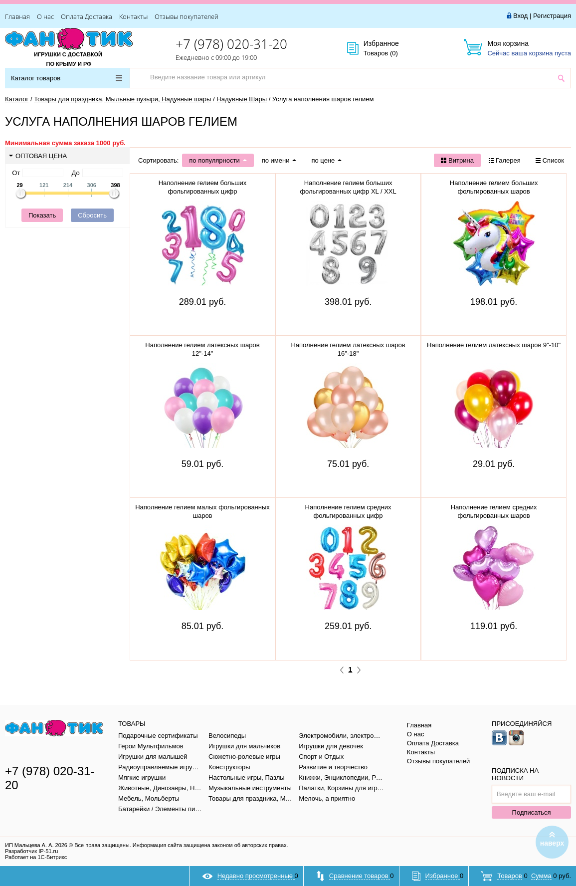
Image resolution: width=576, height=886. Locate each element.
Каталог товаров (66, 78)
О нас (45, 16)
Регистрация (552, 15)
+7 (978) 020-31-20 (231, 44)
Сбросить (92, 215)
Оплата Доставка (86, 16)
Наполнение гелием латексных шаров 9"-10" (494, 345)
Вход (520, 15)
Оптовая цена (38, 156)
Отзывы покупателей (186, 16)
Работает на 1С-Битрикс (36, 857)
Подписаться (531, 812)
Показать (42, 215)
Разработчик (31, 851)
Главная (17, 16)
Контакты (133, 16)
